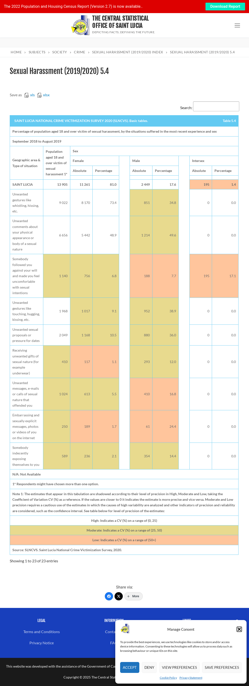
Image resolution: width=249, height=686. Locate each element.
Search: (209, 107)
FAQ (114, 642)
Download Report (225, 6)
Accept (130, 667)
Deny (149, 667)
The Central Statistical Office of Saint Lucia (120, 22)
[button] (239, 629)
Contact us (114, 631)
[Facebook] (109, 596)
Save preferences (222, 667)
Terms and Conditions (41, 631)
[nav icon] (237, 25)
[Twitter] (119, 596)
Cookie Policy (168, 677)
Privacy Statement (190, 677)
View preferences (179, 667)
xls (29, 94)
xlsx (43, 94)
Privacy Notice (41, 642)
